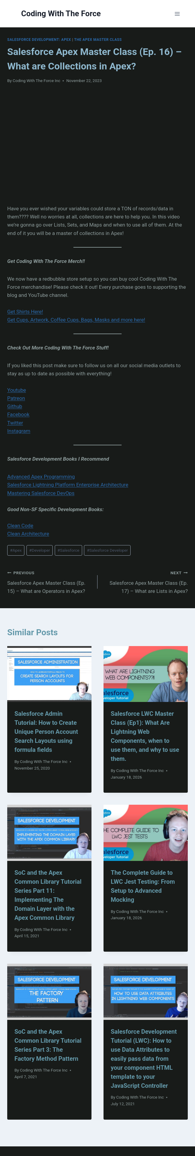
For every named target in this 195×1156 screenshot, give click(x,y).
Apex (16, 550)
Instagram (18, 431)
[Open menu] (177, 13)
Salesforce (68, 550)
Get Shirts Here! (25, 312)
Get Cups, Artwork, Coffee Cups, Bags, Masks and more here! (76, 320)
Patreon (16, 398)
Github (14, 406)
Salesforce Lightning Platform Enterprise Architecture (67, 485)
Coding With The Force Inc (36, 80)
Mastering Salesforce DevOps (40, 493)
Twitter (15, 423)
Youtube (16, 390)
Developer (39, 550)
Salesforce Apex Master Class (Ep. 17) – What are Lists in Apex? (145, 581)
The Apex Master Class (98, 40)
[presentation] (49, 674)
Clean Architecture (28, 534)
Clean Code (20, 526)
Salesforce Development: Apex (39, 40)
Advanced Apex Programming (41, 477)
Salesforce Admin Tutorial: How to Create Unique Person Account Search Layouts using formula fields (46, 731)
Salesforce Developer (107, 550)
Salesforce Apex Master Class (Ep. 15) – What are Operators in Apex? (49, 581)
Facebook (18, 414)
